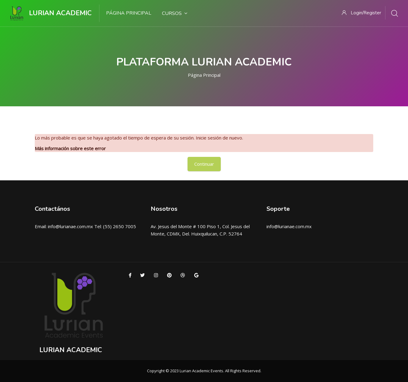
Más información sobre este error (70, 148)
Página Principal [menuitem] (128, 13)
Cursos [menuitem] (174, 13)
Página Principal (204, 75)
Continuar (204, 164)
